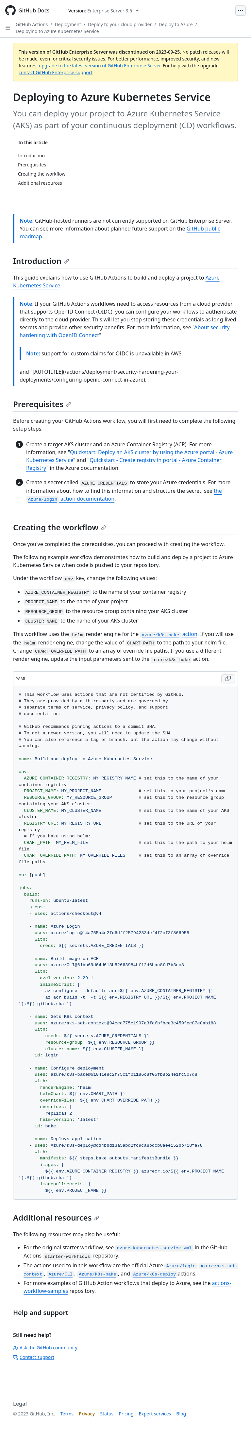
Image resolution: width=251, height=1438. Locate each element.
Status (106, 1414)
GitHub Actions (32, 24)
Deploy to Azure (176, 24)
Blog (181, 1414)
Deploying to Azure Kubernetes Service (57, 31)
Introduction (41, 260)
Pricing (126, 1414)
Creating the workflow (59, 527)
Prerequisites (42, 404)
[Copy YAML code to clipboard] (228, 678)
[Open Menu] (240, 10)
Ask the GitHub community (45, 1347)
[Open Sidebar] (8, 28)
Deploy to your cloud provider (120, 24)
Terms (67, 1414)
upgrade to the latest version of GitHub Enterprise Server (99, 65)
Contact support (33, 1357)
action (168, 634)
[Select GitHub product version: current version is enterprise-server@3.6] (103, 11)
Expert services (155, 1414)
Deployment (68, 24)
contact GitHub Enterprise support (55, 72)
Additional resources (56, 1217)
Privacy (87, 1414)
